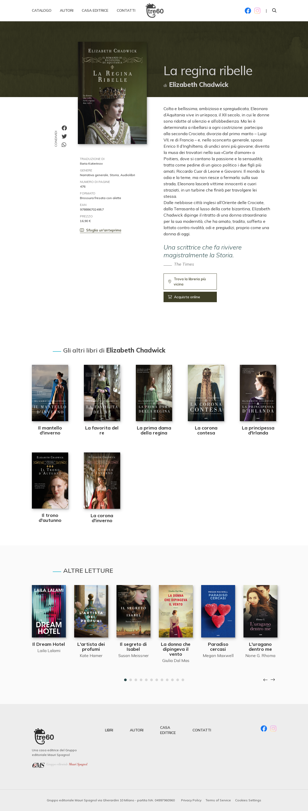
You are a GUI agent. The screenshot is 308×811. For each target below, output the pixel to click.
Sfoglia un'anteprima (100, 230)
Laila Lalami (48, 650)
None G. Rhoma (260, 655)
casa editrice (168, 730)
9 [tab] (167, 680)
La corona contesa (206, 430)
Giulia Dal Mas (175, 660)
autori (136, 730)
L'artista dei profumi (91, 646)
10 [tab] (172, 680)
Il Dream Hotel (48, 644)
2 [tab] (130, 680)
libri (109, 730)
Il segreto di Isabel (133, 646)
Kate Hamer (91, 655)
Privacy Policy (191, 800)
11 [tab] (177, 680)
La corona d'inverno (102, 517)
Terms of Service (218, 800)
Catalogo (41, 13)
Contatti (126, 13)
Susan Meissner (133, 655)
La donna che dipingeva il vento (175, 649)
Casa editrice (95, 13)
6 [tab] (151, 680)
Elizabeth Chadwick (198, 84)
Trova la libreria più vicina (187, 282)
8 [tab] (162, 680)
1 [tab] (125, 680)
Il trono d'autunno (50, 517)
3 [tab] (136, 680)
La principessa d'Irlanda (258, 430)
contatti (202, 730)
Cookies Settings (248, 800)
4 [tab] (141, 680)
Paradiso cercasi (218, 646)
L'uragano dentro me (260, 646)
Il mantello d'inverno (50, 430)
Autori (66, 13)
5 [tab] (146, 680)
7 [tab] (156, 680)
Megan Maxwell (218, 655)
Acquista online (184, 297)
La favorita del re (102, 430)
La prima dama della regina (154, 430)
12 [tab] (183, 680)
